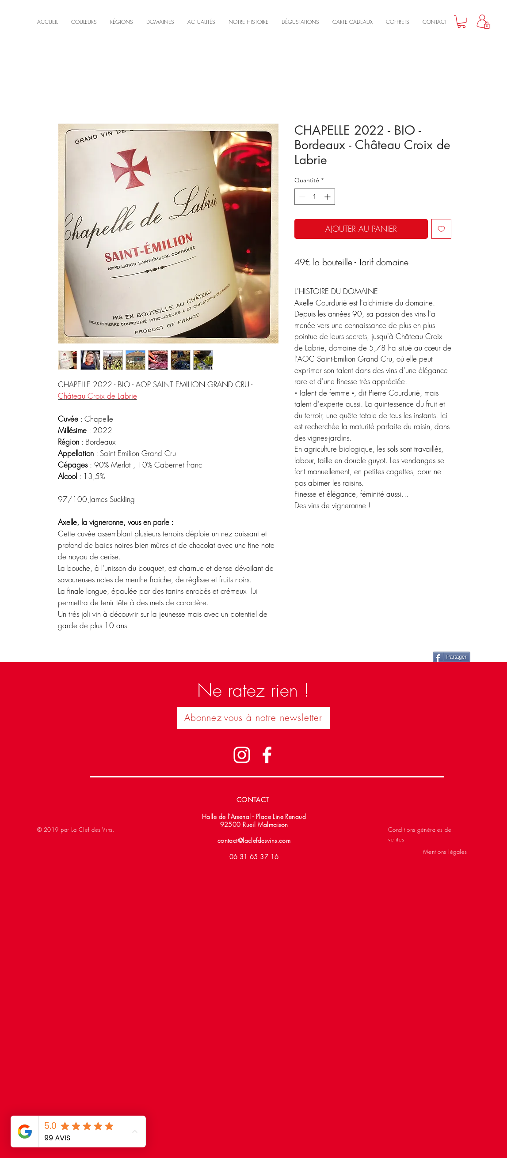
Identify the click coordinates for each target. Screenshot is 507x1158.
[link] (461, 21)
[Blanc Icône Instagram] (242, 755)
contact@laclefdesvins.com (254, 840)
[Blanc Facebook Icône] (267, 755)
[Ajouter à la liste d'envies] (441, 229)
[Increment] (328, 196)
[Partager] (451, 657)
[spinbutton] (315, 196)
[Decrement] (301, 196)
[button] (253, 718)
